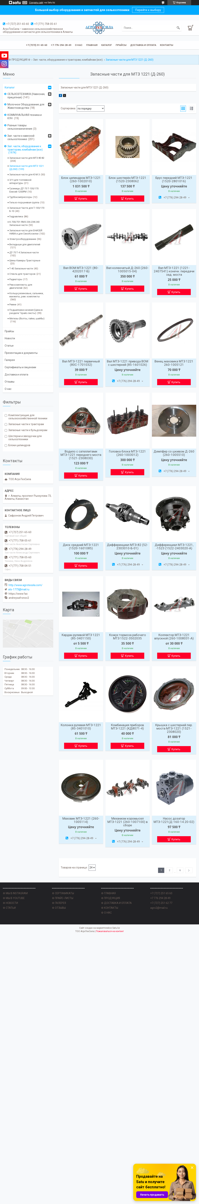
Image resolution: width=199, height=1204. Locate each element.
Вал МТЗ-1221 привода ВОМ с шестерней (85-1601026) (127, 363)
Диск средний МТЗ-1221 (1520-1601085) (81, 546)
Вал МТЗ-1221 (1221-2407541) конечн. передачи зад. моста (174, 271)
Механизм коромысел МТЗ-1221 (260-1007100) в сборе (127, 822)
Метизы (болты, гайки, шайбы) (26, 318)
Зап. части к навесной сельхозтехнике (20, 137)
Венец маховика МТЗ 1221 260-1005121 (174, 363)
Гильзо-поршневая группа (24, 202)
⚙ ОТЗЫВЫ (59, 907)
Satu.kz (116, 928)
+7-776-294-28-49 (61, 45)
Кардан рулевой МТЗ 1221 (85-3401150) (81, 636)
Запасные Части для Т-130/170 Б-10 (26, 209)
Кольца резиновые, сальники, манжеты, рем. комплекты (26, 295)
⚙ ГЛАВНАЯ (108, 893)
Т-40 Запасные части (21, 268)
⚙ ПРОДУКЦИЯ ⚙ (19, 59)
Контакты (166, 45)
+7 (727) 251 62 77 (161, 902)
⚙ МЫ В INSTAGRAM (15, 893)
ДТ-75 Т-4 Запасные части (24, 252)
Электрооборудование (22, 239)
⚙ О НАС (106, 912)
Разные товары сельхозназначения (19, 127)
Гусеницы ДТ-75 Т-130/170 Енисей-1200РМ (23, 190)
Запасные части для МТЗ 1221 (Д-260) (26, 167)
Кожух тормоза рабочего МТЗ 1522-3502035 (127, 636)
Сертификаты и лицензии (20, 367)
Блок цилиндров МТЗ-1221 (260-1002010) (81, 179)
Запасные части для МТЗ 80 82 (26, 157)
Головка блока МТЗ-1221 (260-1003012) (127, 453)
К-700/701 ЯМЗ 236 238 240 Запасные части (24, 223)
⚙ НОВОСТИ (10, 902)
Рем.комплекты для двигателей (20, 286)
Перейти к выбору (148, 10)
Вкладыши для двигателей (24, 244)
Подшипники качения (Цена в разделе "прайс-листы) (26, 311)
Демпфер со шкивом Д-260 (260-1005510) (174, 453)
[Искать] (178, 28)
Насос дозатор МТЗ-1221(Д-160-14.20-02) (174, 820)
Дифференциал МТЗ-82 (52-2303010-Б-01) (127, 546)
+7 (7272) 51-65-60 (36, 45)
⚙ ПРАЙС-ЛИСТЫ (62, 898)
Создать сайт (36, 2)
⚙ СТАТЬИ (9, 907)
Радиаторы (15, 279)
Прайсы (121, 45)
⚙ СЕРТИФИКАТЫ (63, 893)
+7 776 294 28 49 (160, 898)
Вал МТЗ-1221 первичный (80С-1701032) (81, 363)
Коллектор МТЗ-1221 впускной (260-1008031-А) (174, 636)
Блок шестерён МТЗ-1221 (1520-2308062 (127, 179)
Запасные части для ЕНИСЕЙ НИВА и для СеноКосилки (25, 232)
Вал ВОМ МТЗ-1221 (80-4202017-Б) (80, 269)
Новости (10, 338)
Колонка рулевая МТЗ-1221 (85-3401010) (81, 726)
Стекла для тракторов (22, 274)
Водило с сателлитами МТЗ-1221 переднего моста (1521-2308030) (81, 455)
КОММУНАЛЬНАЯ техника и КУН (24, 116)
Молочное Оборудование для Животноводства (25, 106)
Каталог (106, 45)
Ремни (12, 304)
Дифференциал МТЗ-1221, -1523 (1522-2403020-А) (174, 546)
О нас (78, 45)
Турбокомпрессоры (20, 197)
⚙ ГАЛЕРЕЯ (59, 902)
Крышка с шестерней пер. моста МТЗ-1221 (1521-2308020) (174, 728)
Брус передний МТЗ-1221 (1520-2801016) (173, 179)
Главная (92, 45)
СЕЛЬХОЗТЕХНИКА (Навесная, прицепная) (26, 96)
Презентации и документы (21, 352)
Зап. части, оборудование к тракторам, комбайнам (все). (68, 59)
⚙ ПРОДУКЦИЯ (110, 898)
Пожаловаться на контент (110, 931)
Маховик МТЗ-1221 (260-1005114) (80, 820)
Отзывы (9, 381)
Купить (82, 198)
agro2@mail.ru (159, 907)
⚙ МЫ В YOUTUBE (14, 898)
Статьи (9, 345)
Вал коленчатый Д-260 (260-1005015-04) (127, 269)
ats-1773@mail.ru (18, 589)
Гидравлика (16, 216)
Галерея (10, 359)
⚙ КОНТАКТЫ (109, 907)
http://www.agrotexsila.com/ (25, 585)
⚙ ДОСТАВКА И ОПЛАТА (116, 902)
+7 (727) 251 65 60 (161, 893)
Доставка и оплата (143, 45)
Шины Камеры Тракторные (24, 260)
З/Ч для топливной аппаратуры (20, 181)
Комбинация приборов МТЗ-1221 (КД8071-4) (127, 726)
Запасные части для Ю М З (24, 174)
